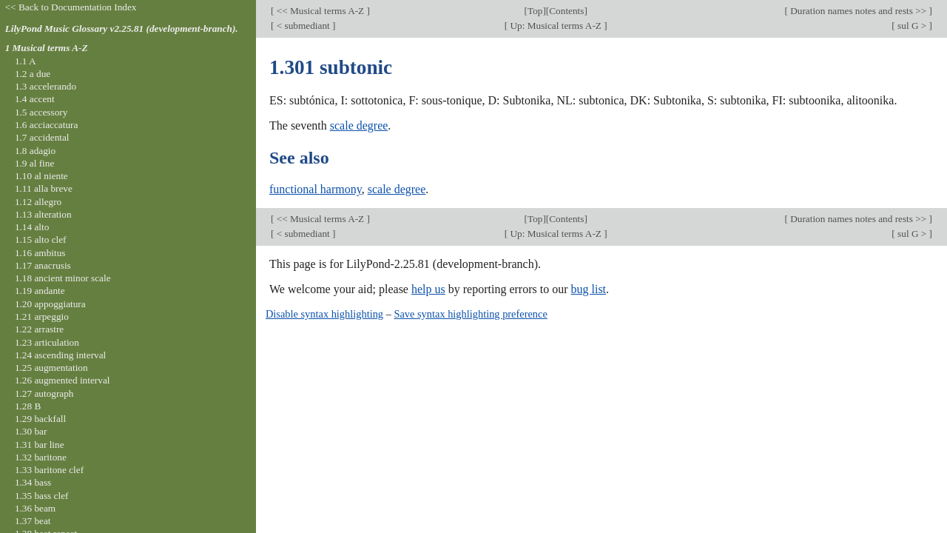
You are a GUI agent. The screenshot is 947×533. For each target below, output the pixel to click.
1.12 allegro (38, 201)
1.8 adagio (35, 150)
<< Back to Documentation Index (71, 7)
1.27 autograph (44, 393)
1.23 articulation (47, 342)
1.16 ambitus (40, 252)
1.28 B (28, 406)
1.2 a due (32, 73)
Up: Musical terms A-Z (556, 25)
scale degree (359, 125)
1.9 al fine (34, 163)
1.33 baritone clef (49, 469)
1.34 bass (33, 482)
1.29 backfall (40, 418)
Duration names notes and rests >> (858, 10)
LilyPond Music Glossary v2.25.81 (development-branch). (121, 28)
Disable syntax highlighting (324, 314)
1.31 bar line (39, 444)
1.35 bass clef (42, 495)
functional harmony (315, 189)
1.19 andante (40, 290)
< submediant (303, 25)
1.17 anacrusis (43, 265)
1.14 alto (32, 226)
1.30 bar (31, 431)
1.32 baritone (41, 457)
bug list (588, 289)
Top (535, 10)
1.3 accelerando (45, 86)
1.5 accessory (41, 112)
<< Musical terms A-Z (320, 10)
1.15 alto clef (41, 239)
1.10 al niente (41, 175)
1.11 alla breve (44, 188)
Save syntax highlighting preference (470, 314)
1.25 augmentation (51, 367)
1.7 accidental (42, 137)
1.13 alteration (43, 214)
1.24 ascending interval (60, 355)
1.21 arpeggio (42, 316)
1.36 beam (35, 508)
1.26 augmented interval (62, 380)
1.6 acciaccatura (46, 124)
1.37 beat (33, 520)
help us (428, 289)
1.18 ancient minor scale (63, 278)
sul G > (912, 25)
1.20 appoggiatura (50, 303)
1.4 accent (35, 98)
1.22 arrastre (39, 329)
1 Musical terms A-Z (46, 47)
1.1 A (25, 61)
